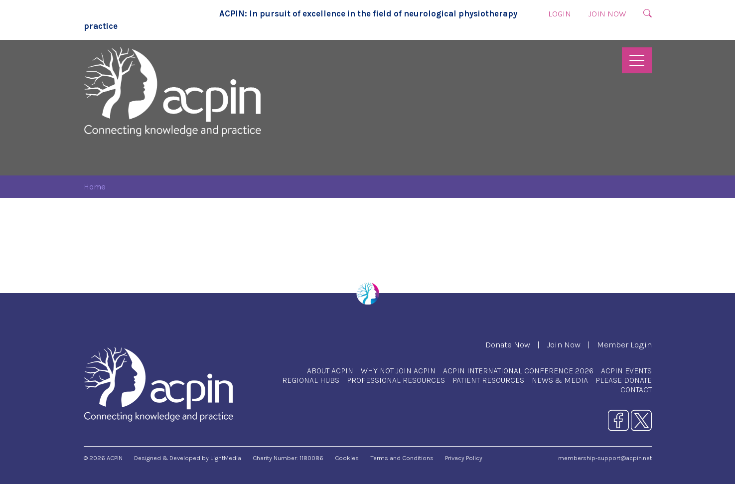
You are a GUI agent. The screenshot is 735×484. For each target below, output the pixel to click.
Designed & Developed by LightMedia (187, 458)
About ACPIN (330, 370)
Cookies (347, 458)
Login (559, 13)
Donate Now (507, 344)
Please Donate (623, 380)
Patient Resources (488, 380)
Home (95, 186)
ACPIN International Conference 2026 (518, 370)
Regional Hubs (310, 380)
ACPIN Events (626, 370)
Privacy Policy (463, 458)
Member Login (624, 344)
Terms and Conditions (402, 458)
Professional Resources (396, 380)
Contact (636, 389)
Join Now (607, 13)
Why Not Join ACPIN (398, 370)
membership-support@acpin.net (605, 458)
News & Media (560, 380)
